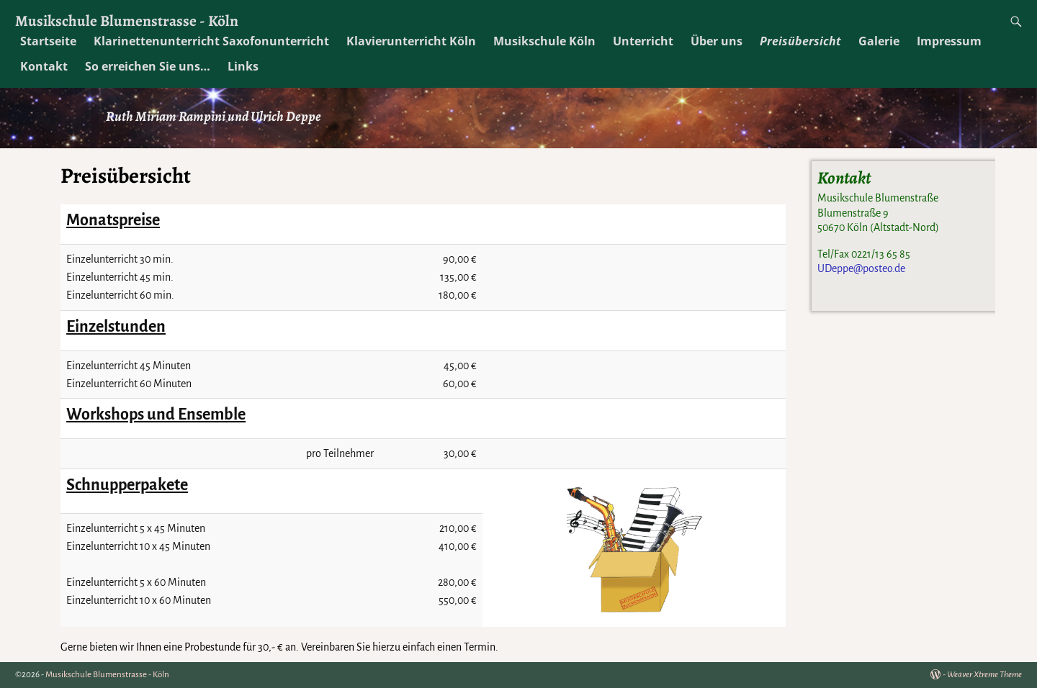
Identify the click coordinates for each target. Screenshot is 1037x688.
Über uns (716, 41)
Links (243, 66)
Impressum (949, 41)
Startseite (48, 41)
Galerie (878, 41)
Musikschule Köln (544, 41)
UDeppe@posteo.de (861, 268)
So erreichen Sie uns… (147, 66)
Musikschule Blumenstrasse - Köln (126, 20)
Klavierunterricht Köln (411, 41)
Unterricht (643, 41)
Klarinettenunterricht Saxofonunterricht (211, 41)
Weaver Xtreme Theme (984, 674)
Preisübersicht (800, 41)
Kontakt (44, 66)
